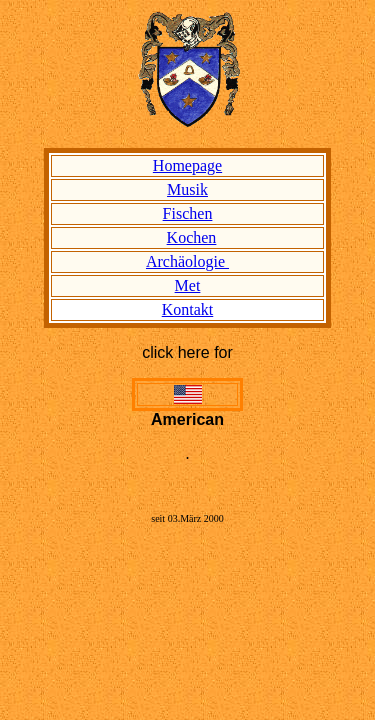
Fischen (188, 213)
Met (188, 285)
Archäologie (187, 261)
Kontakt (188, 309)
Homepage (187, 165)
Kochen (192, 237)
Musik (187, 189)
